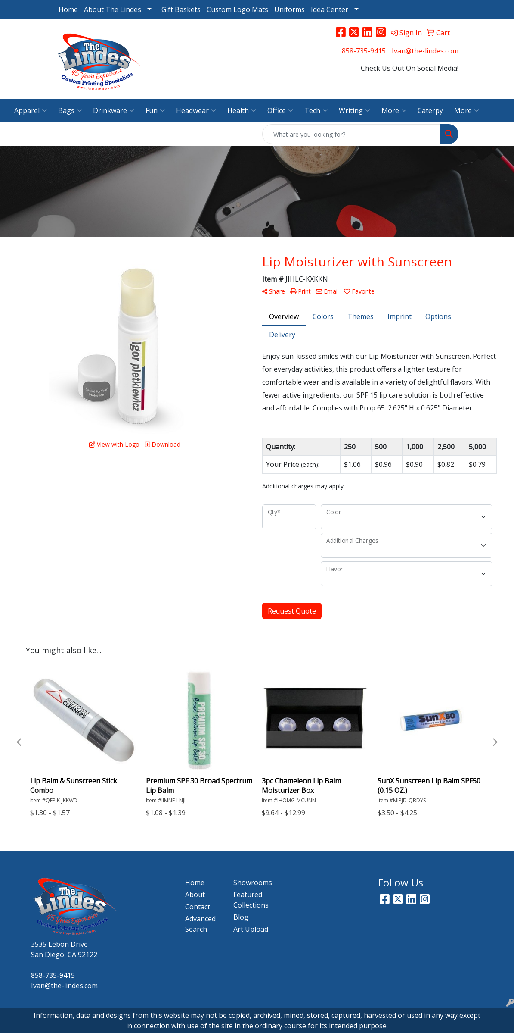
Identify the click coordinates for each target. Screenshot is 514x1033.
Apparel (30, 110)
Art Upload (250, 929)
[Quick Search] (351, 134)
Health (241, 110)
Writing (354, 110)
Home (68, 9)
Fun (155, 110)
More (393, 110)
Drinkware (113, 110)
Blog (240, 917)
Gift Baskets (181, 9)
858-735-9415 (364, 51)
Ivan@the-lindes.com (425, 51)
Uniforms (289, 9)
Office (280, 110)
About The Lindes (112, 9)
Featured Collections (251, 900)
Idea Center (329, 9)
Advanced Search (200, 924)
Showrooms (252, 882)
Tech (316, 110)
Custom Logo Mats (237, 9)
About (195, 894)
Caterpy (430, 110)
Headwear (196, 110)
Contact (197, 906)
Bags (70, 110)
